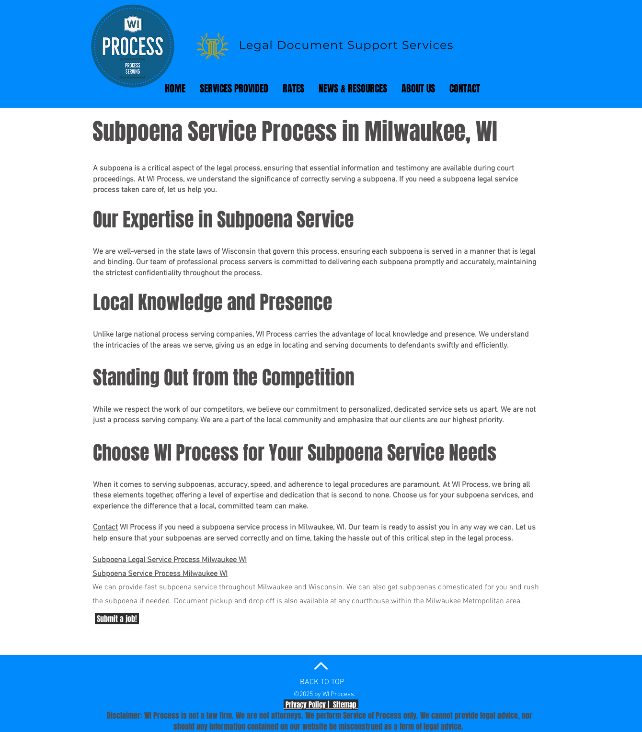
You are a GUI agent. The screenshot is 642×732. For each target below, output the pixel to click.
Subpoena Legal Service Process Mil (151, 560)
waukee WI (229, 560)
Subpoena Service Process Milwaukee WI (160, 574)
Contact (105, 527)
